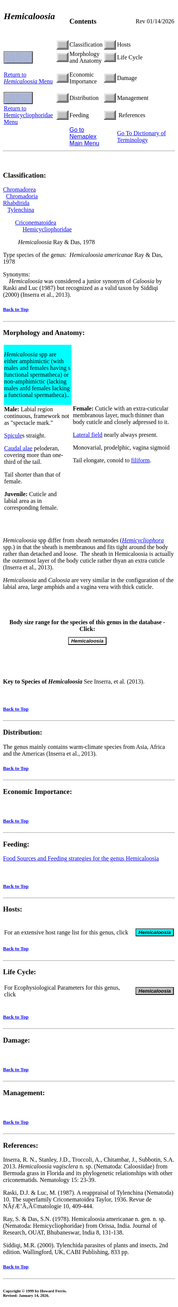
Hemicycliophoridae (47, 229)
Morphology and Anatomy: (44, 333)
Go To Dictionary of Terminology (141, 136)
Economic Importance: (37, 791)
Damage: (16, 1040)
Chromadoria (22, 196)
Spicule (13, 435)
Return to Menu (28, 78)
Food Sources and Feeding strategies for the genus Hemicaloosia (81, 858)
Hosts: (12, 909)
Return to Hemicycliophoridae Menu (28, 115)
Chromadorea (19, 189)
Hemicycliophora (143, 540)
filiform (140, 460)
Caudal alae (18, 448)
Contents (83, 21)
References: (20, 1145)
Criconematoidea (35, 222)
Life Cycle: (19, 972)
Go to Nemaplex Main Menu (84, 136)
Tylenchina (21, 210)
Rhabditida (16, 203)
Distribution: (22, 732)
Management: (24, 1093)
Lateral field (87, 435)
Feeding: (16, 844)
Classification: (24, 175)
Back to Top (16, 309)
